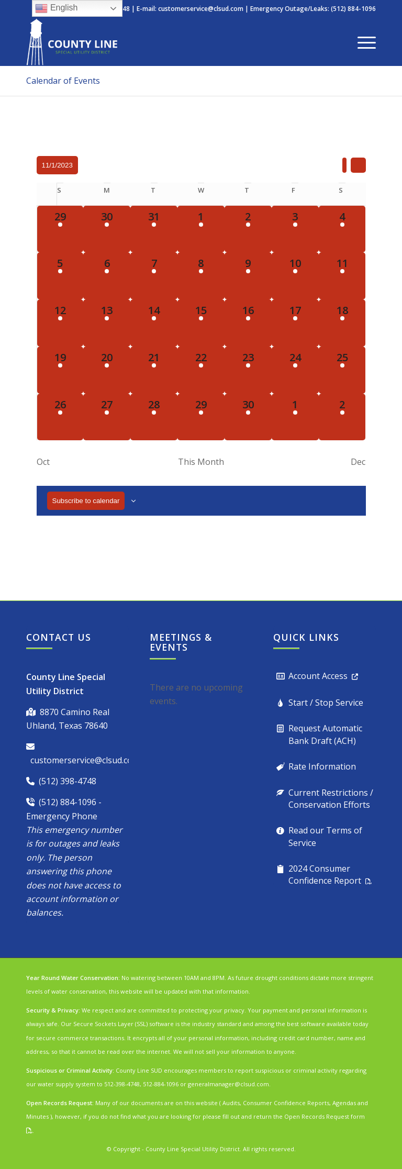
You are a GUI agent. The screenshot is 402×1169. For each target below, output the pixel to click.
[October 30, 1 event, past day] (106, 229)
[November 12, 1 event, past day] (60, 323)
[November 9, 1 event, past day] (248, 275)
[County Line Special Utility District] (71, 41)
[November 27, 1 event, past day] (106, 417)
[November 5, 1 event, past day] (60, 275)
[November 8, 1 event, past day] (201, 275)
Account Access (318, 676)
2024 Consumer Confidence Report (324, 874)
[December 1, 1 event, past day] (295, 417)
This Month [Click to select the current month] (201, 461)
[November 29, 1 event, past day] (201, 417)
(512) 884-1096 (67, 802)
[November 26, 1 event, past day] (60, 417)
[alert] (201, 694)
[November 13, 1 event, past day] (106, 323)
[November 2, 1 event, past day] (248, 229)
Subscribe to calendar (86, 501)
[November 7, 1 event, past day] (153, 275)
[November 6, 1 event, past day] (106, 275)
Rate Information (322, 766)
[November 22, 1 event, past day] (201, 370)
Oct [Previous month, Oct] (43, 461)
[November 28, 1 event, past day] (153, 417)
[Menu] (361, 41)
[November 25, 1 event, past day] (342, 370)
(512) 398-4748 (67, 781)
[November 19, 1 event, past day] (60, 370)
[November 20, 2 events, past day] (106, 370)
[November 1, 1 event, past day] (201, 229)
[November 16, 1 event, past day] (248, 323)
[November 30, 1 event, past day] (248, 417)
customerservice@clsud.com (200, 8)
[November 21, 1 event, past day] (153, 370)
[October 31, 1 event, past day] (153, 229)
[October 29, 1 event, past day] (60, 229)
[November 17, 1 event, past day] (295, 323)
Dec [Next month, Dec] (358, 461)
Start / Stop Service (325, 702)
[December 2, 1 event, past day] (342, 417)
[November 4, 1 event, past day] (342, 229)
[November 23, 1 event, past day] (248, 370)
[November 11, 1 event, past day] (342, 275)
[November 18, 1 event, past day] (342, 323)
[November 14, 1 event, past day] (153, 323)
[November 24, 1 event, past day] (295, 370)
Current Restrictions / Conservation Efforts (330, 798)
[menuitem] (361, 41)
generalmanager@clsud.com (228, 1084)
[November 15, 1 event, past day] (201, 323)
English (56, 8)
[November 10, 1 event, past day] (295, 275)
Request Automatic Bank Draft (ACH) (325, 734)
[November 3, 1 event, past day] (295, 229)
